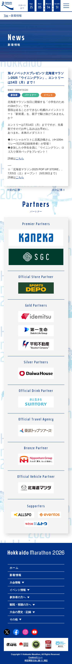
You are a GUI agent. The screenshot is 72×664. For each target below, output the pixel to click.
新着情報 (16, 575)
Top (6, 15)
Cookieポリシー (35, 657)
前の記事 (14, 189)
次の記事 (57, 189)
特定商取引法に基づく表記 (36, 660)
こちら (20, 158)
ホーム (14, 567)
